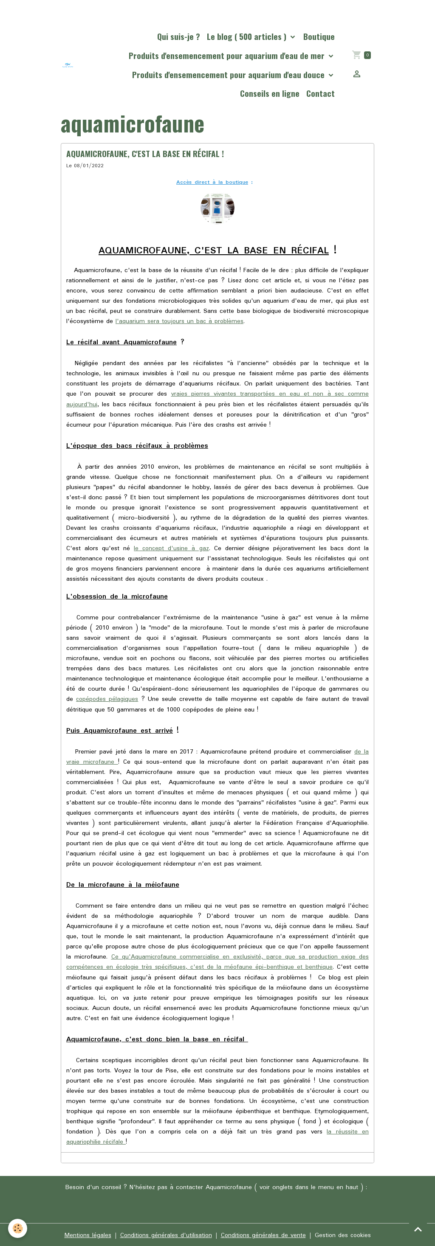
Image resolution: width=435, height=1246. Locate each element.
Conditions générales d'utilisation (165, 1234)
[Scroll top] (418, 1229)
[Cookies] (18, 1228)
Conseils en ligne (269, 93)
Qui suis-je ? (178, 36)
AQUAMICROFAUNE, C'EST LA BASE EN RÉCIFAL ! (145, 153)
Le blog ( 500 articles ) (247, 36)
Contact (320, 93)
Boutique (319, 36)
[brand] (68, 65)
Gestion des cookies (344, 1234)
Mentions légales (86, 1234)
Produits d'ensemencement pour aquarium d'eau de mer (228, 55)
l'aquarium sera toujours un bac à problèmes (180, 321)
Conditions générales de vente (263, 1234)
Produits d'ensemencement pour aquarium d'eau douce (229, 74)
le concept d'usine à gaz (172, 548)
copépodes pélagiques (107, 699)
